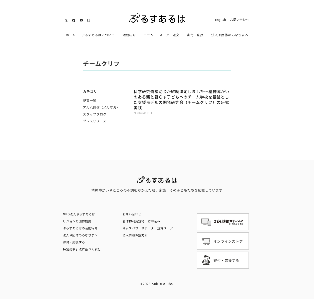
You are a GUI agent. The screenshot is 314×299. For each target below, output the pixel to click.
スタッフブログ (94, 114)
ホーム (71, 34)
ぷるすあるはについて (99, 34)
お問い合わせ (239, 19)
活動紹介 (130, 34)
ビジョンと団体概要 (77, 221)
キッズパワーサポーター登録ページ (148, 228)
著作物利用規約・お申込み (141, 221)
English (220, 19)
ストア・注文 (170, 34)
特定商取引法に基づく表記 (82, 249)
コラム (149, 34)
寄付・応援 (196, 34)
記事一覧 (89, 100)
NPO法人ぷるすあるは (79, 214)
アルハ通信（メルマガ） (101, 107)
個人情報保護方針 (135, 235)
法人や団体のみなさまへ (229, 34)
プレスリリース (94, 120)
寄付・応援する (74, 242)
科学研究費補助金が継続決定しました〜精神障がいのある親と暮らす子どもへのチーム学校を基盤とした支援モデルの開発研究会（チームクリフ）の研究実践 (181, 99)
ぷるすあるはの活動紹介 (80, 228)
